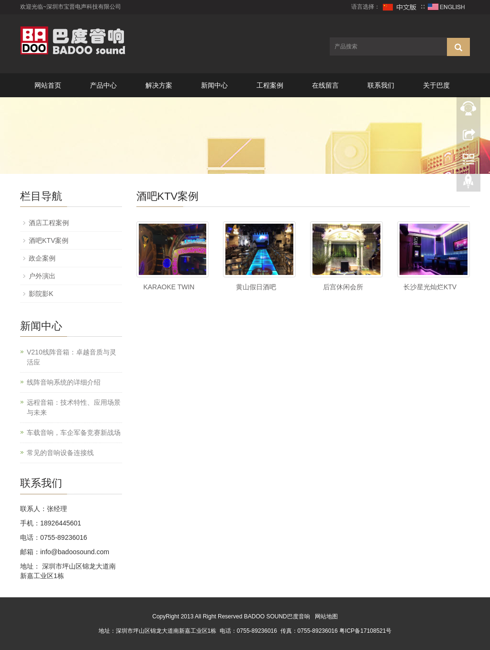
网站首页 (47, 85)
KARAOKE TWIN (168, 287)
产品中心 (103, 85)
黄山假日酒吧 (256, 287)
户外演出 (42, 276)
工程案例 (269, 85)
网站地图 (326, 616)
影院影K (41, 293)
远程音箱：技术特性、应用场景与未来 (74, 407)
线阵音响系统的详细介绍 (63, 382)
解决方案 (158, 85)
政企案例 (42, 258)
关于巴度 (436, 85)
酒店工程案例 (49, 223)
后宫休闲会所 (343, 287)
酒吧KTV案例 (48, 240)
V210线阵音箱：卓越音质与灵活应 (71, 357)
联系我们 (381, 85)
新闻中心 (214, 85)
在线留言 (325, 85)
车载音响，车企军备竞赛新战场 (74, 432)
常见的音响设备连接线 (60, 452)
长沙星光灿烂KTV (430, 287)
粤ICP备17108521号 (365, 630)
